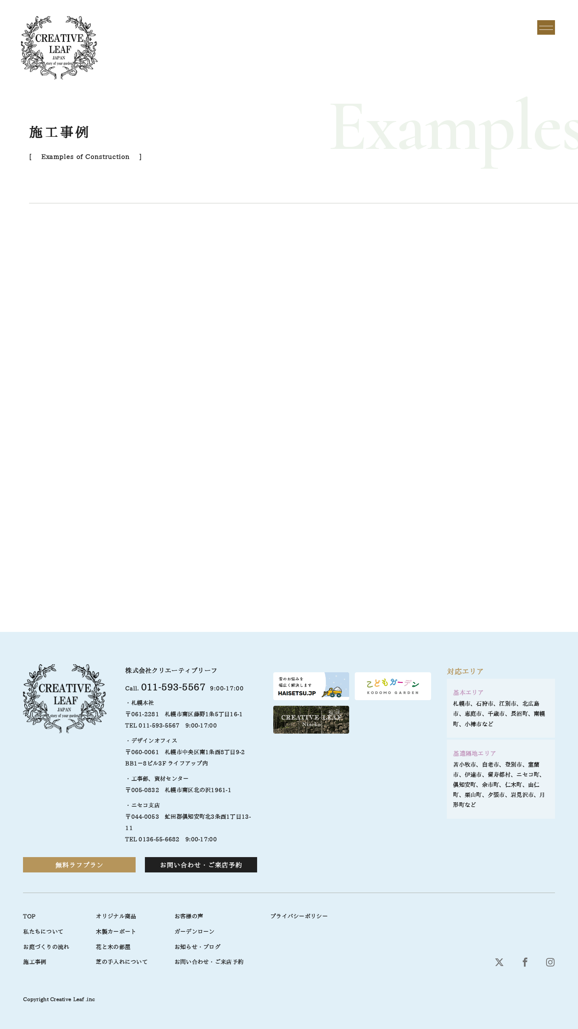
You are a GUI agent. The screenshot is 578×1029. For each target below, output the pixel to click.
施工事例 (34, 962)
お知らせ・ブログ (197, 947)
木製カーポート (116, 932)
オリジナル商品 (116, 916)
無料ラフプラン (79, 865)
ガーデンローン (194, 932)
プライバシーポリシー (299, 916)
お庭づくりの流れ (46, 947)
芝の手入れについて (122, 962)
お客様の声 (188, 916)
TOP (29, 916)
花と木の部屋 (113, 947)
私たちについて (43, 932)
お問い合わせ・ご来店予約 (201, 865)
